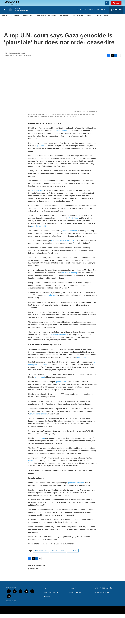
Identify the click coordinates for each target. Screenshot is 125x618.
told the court (40, 381)
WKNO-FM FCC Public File (103, 592)
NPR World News (41, 555)
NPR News (72, 555)
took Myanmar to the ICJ (58, 339)
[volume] (10, 14)
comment (32, 465)
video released (37, 195)
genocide (40, 150)
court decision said (38, 230)
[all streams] (116, 14)
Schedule (64, 20)
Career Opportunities (75, 597)
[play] (4, 14)
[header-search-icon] (108, 5)
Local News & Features (46, 20)
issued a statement (69, 235)
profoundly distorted (76, 487)
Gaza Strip (81, 362)
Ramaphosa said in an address (63, 245)
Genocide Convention (61, 135)
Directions (47, 601)
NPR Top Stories (58, 555)
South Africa (73, 223)
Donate (118, 5)
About (4, 20)
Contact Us (72, 592)
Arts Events (77, 20)
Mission (46, 592)
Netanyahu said (50, 300)
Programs (27, 20)
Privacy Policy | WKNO (51, 597)
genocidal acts (61, 386)
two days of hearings (69, 277)
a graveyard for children (38, 418)
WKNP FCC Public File (102, 597)
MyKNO (90, 20)
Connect (15, 20)
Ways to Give (102, 20)
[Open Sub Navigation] (8, 20)
